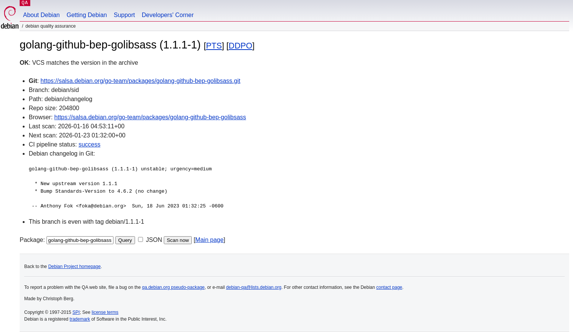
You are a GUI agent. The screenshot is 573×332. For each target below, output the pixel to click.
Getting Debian (87, 15)
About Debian (41, 15)
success (90, 144)
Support (124, 15)
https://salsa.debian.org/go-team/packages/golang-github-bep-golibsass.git (140, 81)
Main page (209, 240)
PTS (214, 45)
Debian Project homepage (74, 266)
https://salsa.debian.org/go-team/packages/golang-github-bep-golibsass (150, 117)
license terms (105, 312)
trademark (80, 319)
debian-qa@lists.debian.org (253, 287)
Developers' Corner (168, 15)
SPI (76, 312)
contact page (389, 287)
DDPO (240, 45)
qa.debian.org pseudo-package (173, 287)
